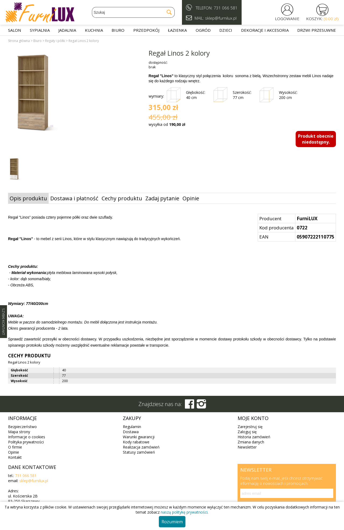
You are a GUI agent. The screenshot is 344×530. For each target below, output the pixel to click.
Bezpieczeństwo (22, 426)
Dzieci (225, 30)
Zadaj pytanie (162, 198)
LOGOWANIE (287, 18)
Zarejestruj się (250, 426)
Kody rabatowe (136, 441)
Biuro (118, 30)
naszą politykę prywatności (184, 512)
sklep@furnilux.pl (33, 480)
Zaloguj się (247, 431)
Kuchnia (94, 30)
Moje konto (253, 418)
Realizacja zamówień (141, 447)
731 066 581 (226, 7)
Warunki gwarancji (139, 436)
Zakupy (132, 418)
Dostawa (131, 431)
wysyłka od (167, 124)
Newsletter (247, 447)
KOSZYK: (322, 18)
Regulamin (132, 426)
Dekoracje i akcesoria (265, 30)
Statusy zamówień (139, 452)
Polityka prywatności (26, 441)
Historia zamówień (254, 436)
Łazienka (177, 30)
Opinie (190, 198)
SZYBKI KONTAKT (3, 321)
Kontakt (15, 457)
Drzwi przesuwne (316, 30)
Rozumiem (172, 522)
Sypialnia (40, 30)
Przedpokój (146, 30)
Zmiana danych (251, 441)
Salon (14, 30)
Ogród (203, 30)
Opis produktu (28, 198)
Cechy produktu (122, 198)
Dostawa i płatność (74, 198)
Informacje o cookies (26, 436)
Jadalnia (67, 30)
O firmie (15, 447)
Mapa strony (19, 431)
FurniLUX (307, 218)
